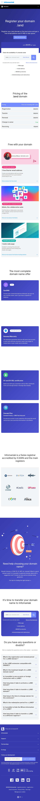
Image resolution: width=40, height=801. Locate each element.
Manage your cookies (20, 792)
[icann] (13, 770)
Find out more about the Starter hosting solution (20, 255)
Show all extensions (31, 62)
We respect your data (14, 763)
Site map (28, 789)
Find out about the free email (20, 181)
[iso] (23, 770)
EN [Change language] (21, 797)
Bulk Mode (26, 57)
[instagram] (28, 780)
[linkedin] (22, 780)
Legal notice (30, 787)
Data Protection (13, 789)
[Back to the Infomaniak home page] (9, 2)
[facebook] (11, 780)
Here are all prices (20, 37)
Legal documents (21, 787)
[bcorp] (9, 770)
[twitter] (17, 780)
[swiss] (18, 770)
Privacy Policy (21, 789)
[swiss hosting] (29, 770)
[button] (20, 658)
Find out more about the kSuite (20, 218)
